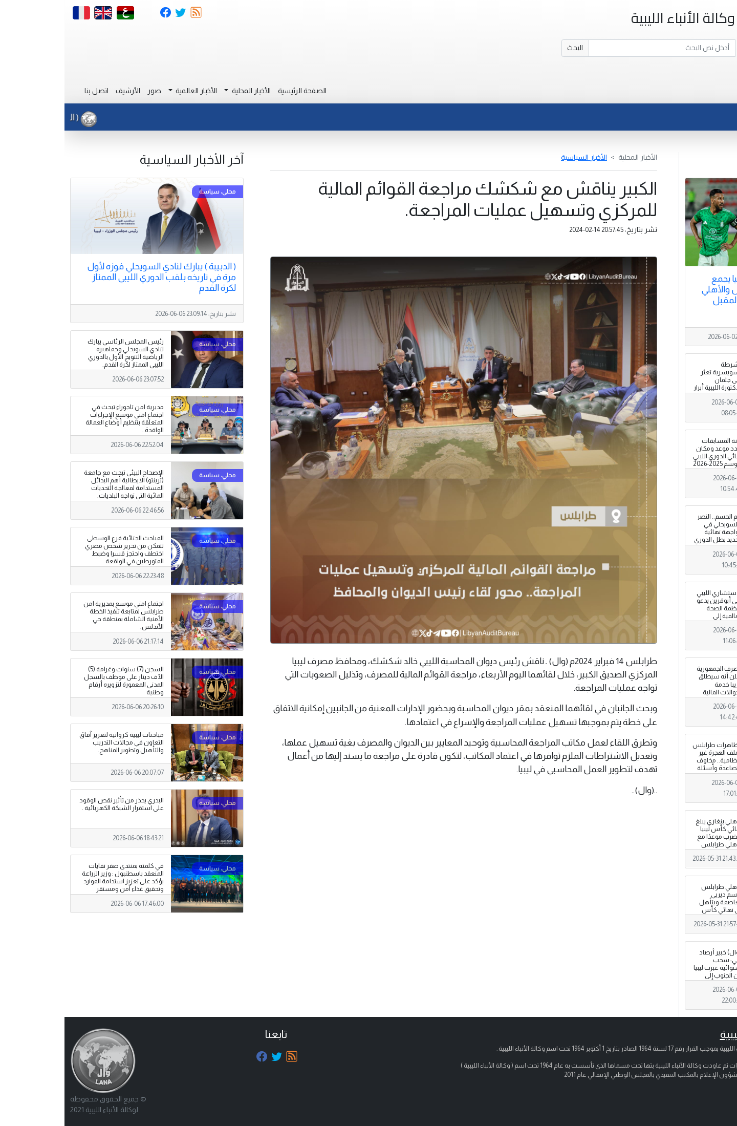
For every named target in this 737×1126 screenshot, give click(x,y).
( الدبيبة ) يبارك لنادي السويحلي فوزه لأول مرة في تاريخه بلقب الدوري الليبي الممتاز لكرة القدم (97, 277)
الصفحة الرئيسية (237, 91)
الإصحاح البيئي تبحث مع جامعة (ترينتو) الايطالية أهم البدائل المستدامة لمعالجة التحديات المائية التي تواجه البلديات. (59, 484)
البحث (510, 47)
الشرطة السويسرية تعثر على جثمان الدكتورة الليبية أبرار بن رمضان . (653, 380)
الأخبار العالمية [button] (131, 91)
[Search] (597, 48)
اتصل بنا (32, 91)
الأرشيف (63, 91)
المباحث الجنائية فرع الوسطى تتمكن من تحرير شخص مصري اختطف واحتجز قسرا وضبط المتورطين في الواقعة (59, 550)
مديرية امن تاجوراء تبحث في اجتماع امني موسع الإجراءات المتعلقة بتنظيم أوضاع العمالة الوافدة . (60, 418)
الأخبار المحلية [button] (186, 91)
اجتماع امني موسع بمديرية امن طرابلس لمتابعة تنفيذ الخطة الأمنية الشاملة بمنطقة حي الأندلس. (59, 615)
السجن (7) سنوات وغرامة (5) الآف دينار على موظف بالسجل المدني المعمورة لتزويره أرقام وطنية (59, 681)
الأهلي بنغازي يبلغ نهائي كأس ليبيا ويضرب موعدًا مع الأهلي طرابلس (654, 833)
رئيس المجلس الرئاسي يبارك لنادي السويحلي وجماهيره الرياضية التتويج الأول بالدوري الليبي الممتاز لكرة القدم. (61, 353)
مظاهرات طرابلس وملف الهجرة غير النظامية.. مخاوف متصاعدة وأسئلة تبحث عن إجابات (653, 760)
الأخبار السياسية (519, 157)
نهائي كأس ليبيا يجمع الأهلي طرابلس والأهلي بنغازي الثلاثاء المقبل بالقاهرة (680, 294)
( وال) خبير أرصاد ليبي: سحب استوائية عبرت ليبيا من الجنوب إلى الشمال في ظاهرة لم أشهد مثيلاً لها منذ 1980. (653, 976)
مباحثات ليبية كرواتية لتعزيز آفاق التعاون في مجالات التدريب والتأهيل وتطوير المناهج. (57, 742)
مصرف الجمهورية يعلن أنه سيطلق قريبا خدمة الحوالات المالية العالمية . (655, 684)
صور (90, 91)
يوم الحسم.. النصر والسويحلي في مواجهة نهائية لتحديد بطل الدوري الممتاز (654, 532)
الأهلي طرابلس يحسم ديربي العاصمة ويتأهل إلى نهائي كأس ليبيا (656, 902)
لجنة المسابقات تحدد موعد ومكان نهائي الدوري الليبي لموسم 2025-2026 (653, 452)
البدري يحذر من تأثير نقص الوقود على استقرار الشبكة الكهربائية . (57, 804)
